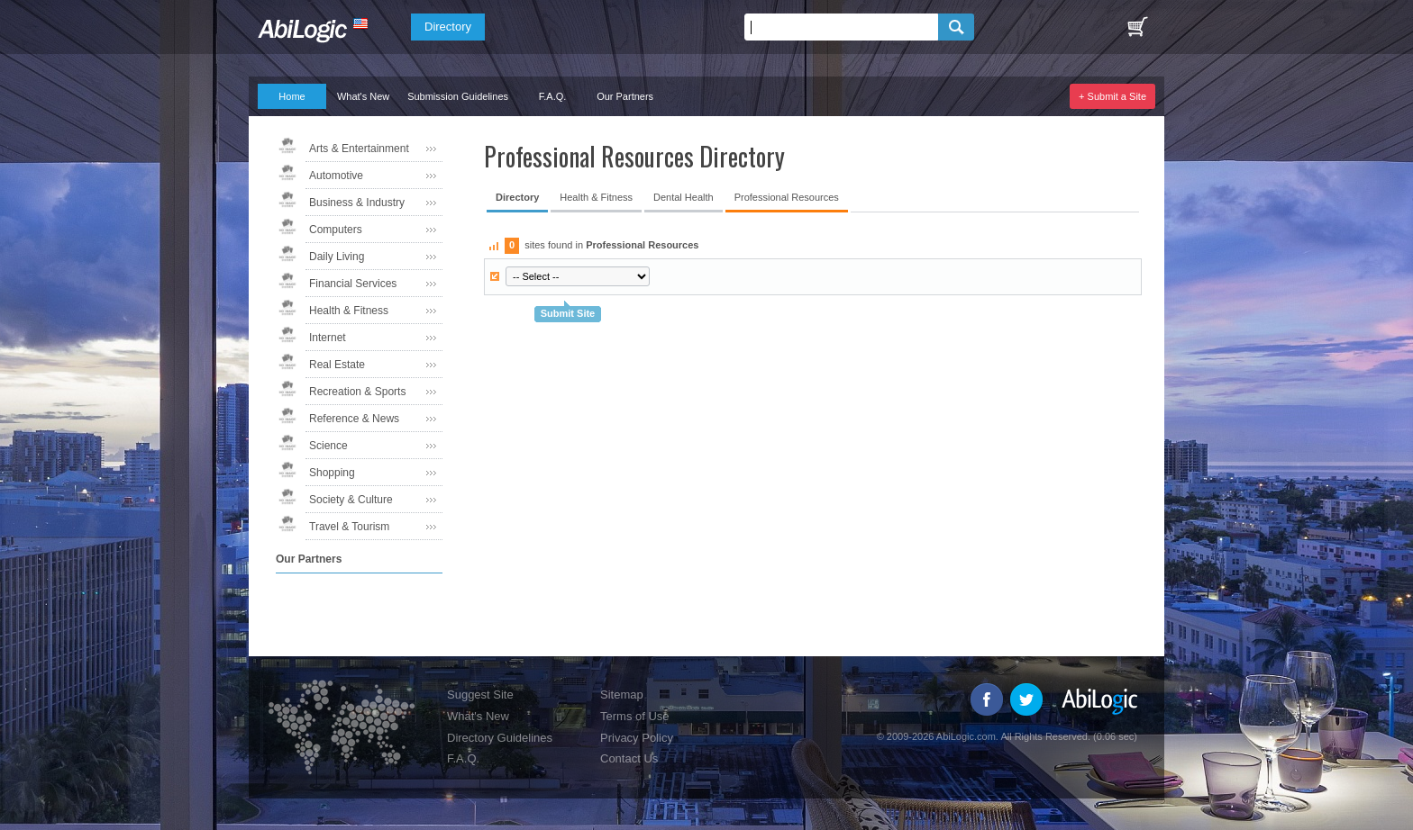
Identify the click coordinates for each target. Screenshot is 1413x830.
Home (291, 96)
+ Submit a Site (1112, 96)
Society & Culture (351, 499)
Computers (335, 229)
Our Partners (625, 96)
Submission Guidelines (457, 96)
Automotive (336, 175)
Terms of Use (635, 716)
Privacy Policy (636, 737)
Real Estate (337, 364)
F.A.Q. (553, 96)
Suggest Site (480, 694)
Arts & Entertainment (359, 148)
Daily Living (336, 256)
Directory (447, 26)
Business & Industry (357, 202)
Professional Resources (786, 197)
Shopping (332, 472)
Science (328, 445)
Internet (327, 337)
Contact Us (629, 758)
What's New (363, 96)
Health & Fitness (348, 310)
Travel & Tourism (349, 526)
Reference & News (354, 418)
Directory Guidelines (499, 737)
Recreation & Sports (357, 391)
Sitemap (621, 694)
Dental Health (683, 197)
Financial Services (353, 283)
